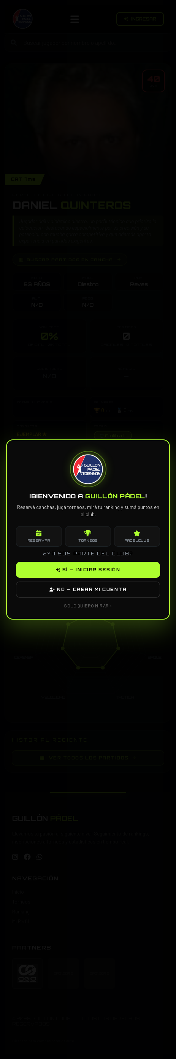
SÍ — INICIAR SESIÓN (88, 569)
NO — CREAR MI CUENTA (88, 589)
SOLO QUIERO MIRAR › (88, 605)
